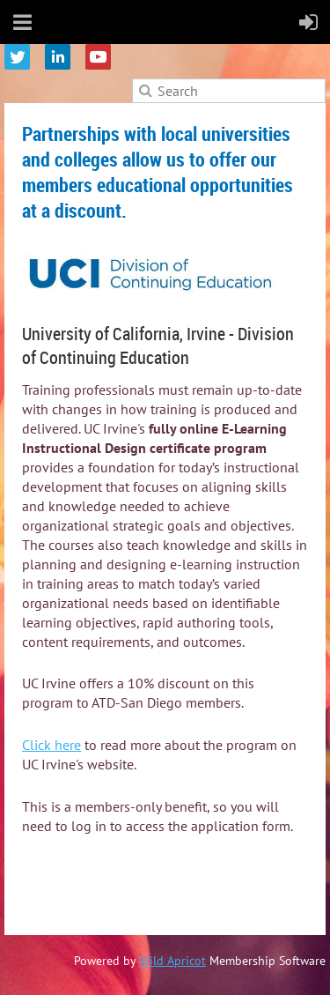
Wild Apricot (172, 961)
